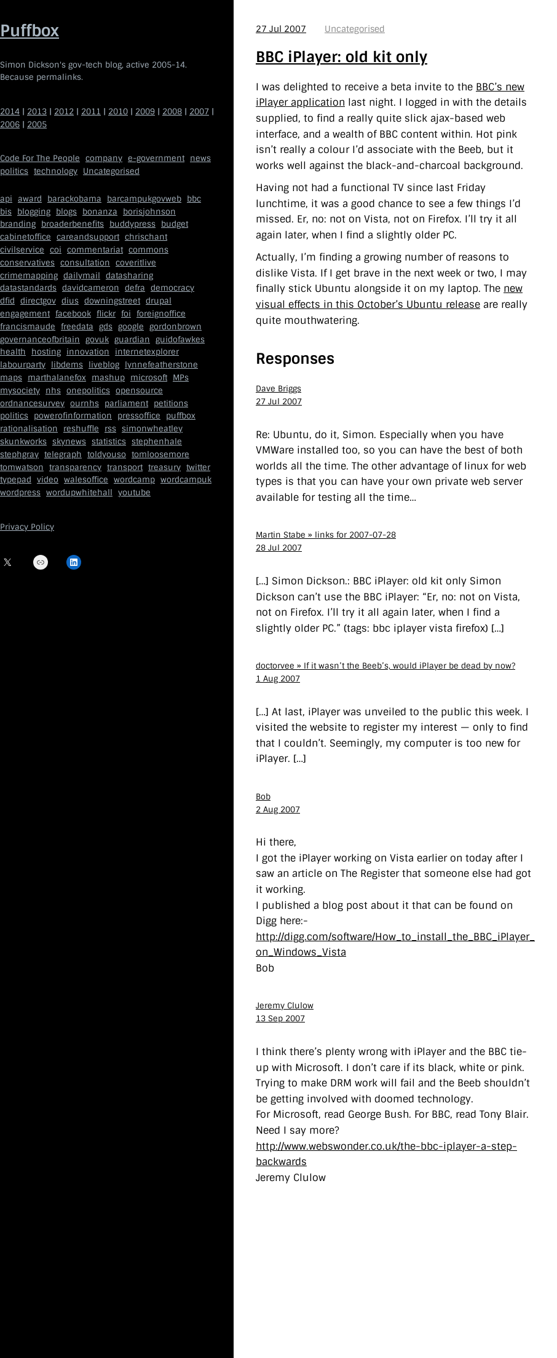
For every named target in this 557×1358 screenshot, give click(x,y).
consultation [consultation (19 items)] (85, 262)
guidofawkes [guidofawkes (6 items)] (180, 339)
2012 (64, 111)
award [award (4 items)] (30, 199)
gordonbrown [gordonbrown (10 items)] (175, 326)
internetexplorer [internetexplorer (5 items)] (147, 352)
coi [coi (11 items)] (55, 250)
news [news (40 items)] (200, 158)
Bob (263, 796)
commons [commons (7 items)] (148, 250)
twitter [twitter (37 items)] (198, 467)
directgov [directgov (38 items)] (38, 301)
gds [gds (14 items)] (106, 326)
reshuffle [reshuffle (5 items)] (81, 428)
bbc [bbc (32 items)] (194, 199)
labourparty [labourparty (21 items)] (22, 364)
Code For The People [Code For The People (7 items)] (40, 158)
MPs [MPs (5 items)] (181, 377)
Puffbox (29, 30)
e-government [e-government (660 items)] (156, 158)
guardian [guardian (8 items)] (132, 339)
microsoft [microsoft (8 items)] (148, 377)
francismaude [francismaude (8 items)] (27, 326)
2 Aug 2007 (278, 809)
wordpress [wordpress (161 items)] (20, 492)
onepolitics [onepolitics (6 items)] (88, 390)
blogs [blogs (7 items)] (66, 211)
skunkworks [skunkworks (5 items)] (23, 441)
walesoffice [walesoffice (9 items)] (86, 479)
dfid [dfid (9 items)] (7, 301)
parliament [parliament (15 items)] (126, 403)
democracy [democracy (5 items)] (172, 288)
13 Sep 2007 (280, 1018)
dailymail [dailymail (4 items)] (81, 275)
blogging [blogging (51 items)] (33, 211)
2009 (145, 111)
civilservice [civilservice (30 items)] (22, 250)
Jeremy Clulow (285, 1005)
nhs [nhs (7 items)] (53, 390)
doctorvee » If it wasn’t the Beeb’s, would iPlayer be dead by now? (385, 666)
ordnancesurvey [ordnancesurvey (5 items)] (32, 403)
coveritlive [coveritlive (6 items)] (136, 262)
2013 (37, 111)
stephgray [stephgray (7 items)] (19, 454)
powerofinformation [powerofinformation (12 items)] (73, 415)
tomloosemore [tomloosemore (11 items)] (160, 454)
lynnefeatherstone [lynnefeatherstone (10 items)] (161, 364)
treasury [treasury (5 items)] (164, 467)
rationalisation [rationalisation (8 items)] (29, 428)
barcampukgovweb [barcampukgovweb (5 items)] (144, 199)
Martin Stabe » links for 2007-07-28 (326, 535)
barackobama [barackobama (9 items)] (74, 199)
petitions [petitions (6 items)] (171, 403)
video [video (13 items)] (47, 479)
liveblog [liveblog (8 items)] (104, 364)
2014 (10, 111)
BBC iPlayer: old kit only (341, 56)
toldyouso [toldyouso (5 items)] (106, 454)
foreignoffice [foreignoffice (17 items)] (161, 313)
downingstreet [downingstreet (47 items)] (112, 301)
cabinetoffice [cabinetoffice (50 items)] (25, 237)
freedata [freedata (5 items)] (77, 326)
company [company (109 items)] (103, 158)
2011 (91, 111)
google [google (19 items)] (131, 326)
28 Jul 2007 (279, 548)
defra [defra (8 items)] (135, 288)
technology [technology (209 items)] (55, 171)
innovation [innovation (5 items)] (87, 352)
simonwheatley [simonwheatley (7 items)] (152, 428)
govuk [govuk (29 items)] (97, 339)
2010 (118, 111)
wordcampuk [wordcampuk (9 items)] (185, 479)
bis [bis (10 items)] (6, 211)
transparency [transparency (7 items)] (75, 467)
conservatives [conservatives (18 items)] (27, 262)
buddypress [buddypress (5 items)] (132, 224)
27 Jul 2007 (281, 28)
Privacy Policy (27, 527)
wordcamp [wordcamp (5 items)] (134, 479)
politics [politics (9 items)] (14, 415)
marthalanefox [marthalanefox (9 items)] (57, 377)
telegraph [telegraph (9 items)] (63, 454)
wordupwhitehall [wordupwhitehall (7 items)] (79, 492)
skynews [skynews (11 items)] (69, 441)
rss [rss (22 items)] (110, 428)
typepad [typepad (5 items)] (15, 479)
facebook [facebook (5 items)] (73, 313)
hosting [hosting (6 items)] (46, 352)
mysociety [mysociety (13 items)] (20, 390)
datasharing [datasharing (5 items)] (129, 275)
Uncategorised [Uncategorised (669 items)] (111, 171)
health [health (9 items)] (13, 352)
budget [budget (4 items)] (174, 224)
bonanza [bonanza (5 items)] (99, 211)
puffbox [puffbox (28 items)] (181, 415)
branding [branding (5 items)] (18, 224)
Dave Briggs (278, 388)
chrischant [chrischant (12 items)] (146, 237)
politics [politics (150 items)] (14, 171)
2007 (199, 111)
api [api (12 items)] (6, 199)
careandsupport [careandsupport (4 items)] (88, 237)
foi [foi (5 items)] (126, 313)
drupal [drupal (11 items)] (159, 301)
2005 (37, 124)
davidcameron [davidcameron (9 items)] (90, 288)
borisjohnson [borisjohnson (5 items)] (149, 211)
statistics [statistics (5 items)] (109, 441)
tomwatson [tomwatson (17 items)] (22, 467)
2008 (172, 111)
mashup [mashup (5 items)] (108, 377)
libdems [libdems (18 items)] (67, 364)
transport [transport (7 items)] (125, 467)
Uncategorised (355, 28)
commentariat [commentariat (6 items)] (95, 250)
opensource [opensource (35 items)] (139, 390)
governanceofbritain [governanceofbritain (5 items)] (40, 339)
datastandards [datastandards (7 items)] (28, 288)
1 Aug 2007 (278, 678)
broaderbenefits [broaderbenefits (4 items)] (72, 224)
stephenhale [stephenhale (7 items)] (157, 441)
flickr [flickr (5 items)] (106, 313)
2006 (10, 124)
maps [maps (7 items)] (11, 377)
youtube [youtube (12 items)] (134, 492)
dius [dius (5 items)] (70, 301)
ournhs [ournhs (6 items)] (84, 403)
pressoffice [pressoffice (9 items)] (138, 415)
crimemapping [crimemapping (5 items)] (29, 275)
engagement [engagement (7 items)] (25, 313)
